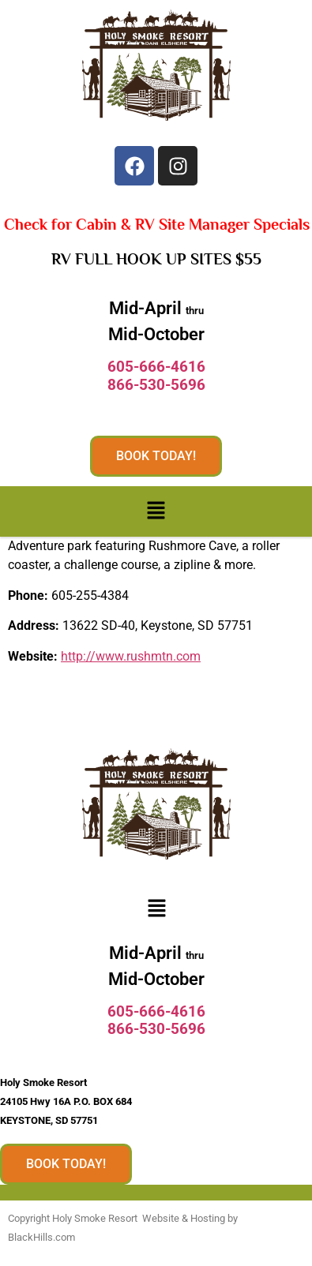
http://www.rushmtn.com (131, 656)
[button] (155, 511)
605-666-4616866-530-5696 (156, 375)
